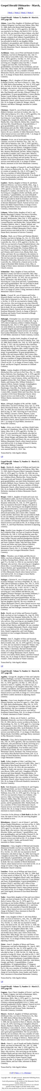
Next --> (18, 1073)
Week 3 (23, 13)
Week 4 (30, 13)
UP (2, 457)
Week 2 (17, 13)
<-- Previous (26, 1073)
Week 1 (10, 13)
